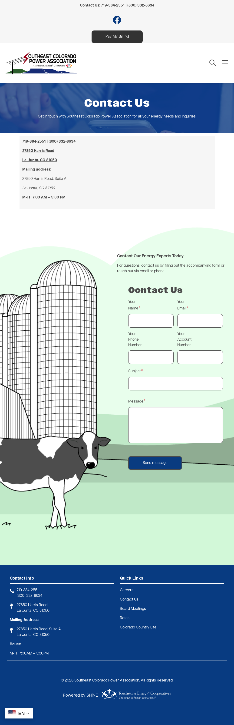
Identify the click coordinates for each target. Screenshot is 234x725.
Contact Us (129, 599)
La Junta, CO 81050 (33, 611)
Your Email (181, 305)
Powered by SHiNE (80, 695)
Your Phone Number (135, 339)
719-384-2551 (27, 590)
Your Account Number (184, 339)
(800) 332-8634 (29, 596)
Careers (126, 590)
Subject (134, 371)
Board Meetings (133, 609)
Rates (124, 618)
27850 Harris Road (32, 605)
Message (135, 401)
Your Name (133, 305)
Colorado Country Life (138, 627)
